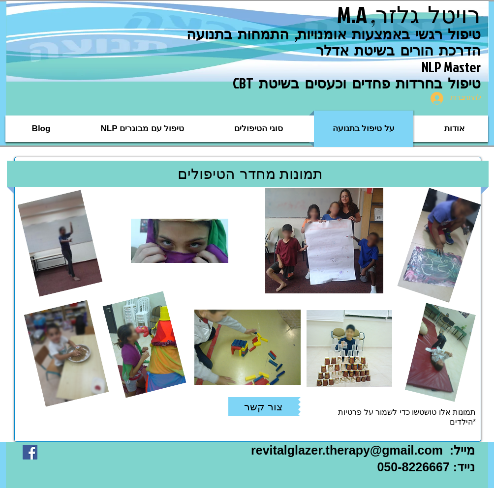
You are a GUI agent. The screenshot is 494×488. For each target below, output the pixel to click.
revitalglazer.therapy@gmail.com (347, 450)
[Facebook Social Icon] (30, 452)
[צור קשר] (263, 406)
